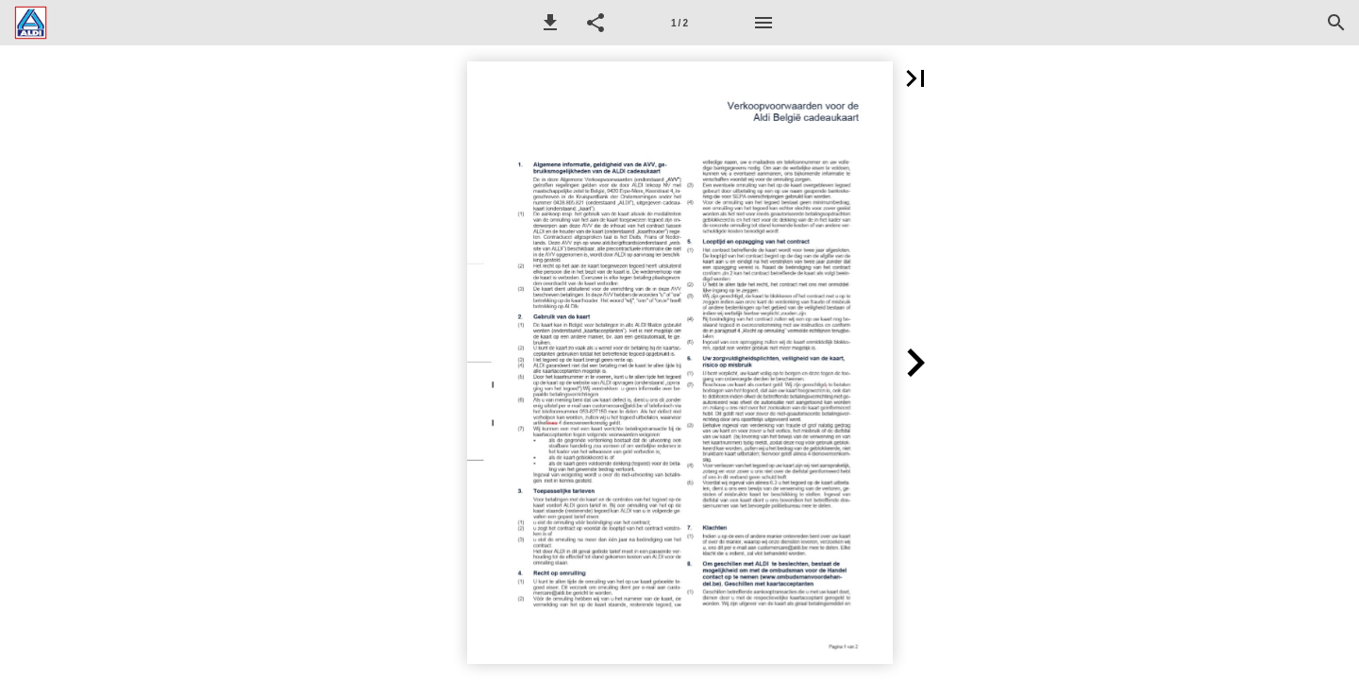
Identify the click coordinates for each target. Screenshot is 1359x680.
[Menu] (763, 22)
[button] (550, 22)
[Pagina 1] (679, 22)
